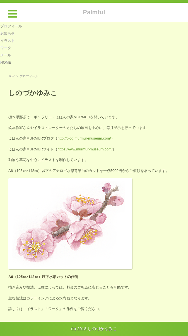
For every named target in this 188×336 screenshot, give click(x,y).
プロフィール (11, 26)
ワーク (5, 47)
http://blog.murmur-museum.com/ (84, 138)
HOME (5, 62)
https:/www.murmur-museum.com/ (84, 149)
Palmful (94, 12)
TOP (11, 76)
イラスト (7, 40)
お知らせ (7, 33)
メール (5, 55)
